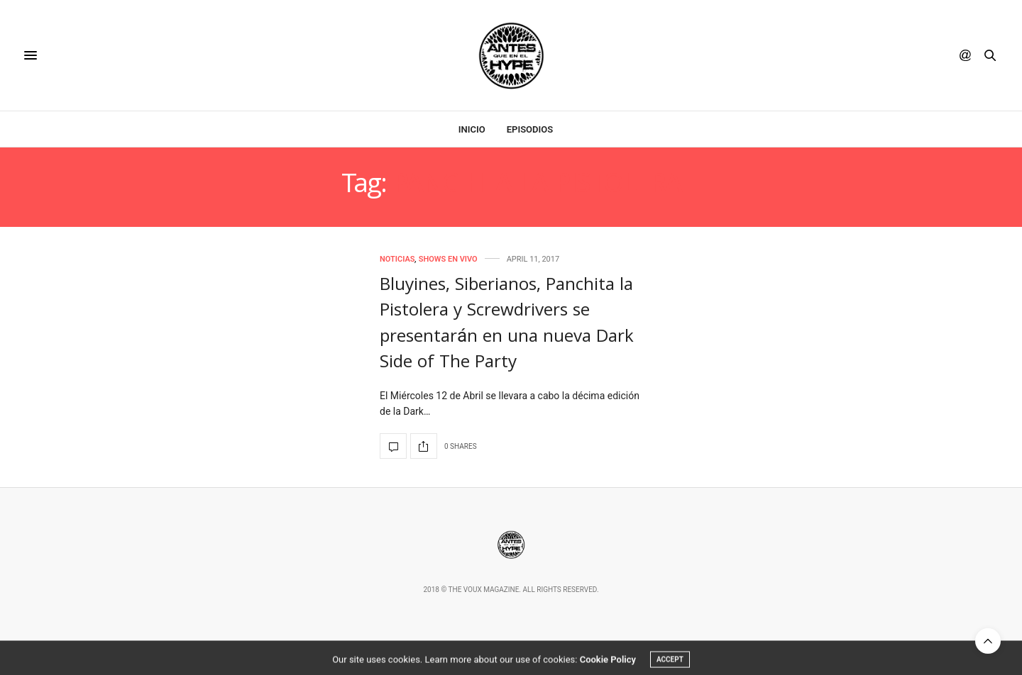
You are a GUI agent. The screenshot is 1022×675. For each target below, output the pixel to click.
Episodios (530, 129)
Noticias (397, 259)
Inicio (471, 129)
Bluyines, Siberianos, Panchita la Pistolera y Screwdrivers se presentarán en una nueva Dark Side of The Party (507, 325)
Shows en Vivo (448, 259)
